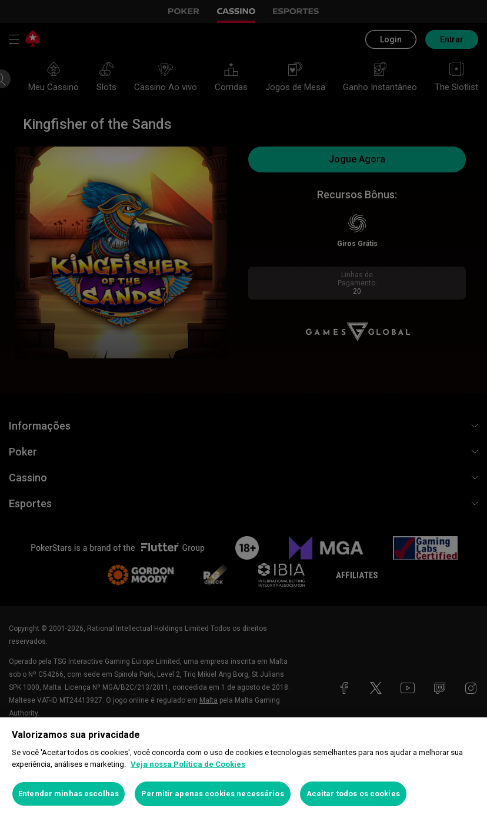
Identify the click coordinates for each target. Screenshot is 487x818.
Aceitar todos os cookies (353, 793)
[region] (243, 767)
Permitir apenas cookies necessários (212, 793)
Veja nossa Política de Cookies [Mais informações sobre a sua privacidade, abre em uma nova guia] (188, 764)
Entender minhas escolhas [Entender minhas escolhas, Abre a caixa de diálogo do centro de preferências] (68, 793)
